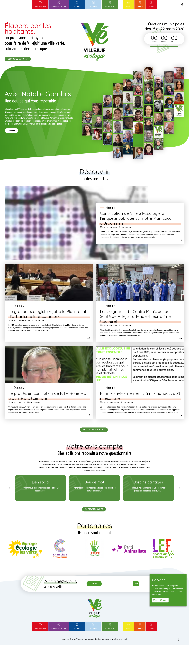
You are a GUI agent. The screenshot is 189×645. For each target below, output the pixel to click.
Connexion (105, 639)
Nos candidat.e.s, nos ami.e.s (59, 4)
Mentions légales (94, 639)
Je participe (140, 4)
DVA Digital (123, 639)
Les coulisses (109, 4)
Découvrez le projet (18, 59)
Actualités (93, 4)
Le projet (77, 4)
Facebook (182, 4)
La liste (11, 130)
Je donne (151, 4)
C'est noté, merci (160, 600)
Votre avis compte (40, 4)
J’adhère (128, 4)
